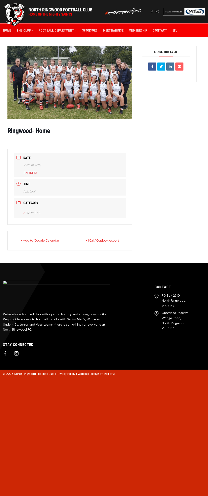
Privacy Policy (66, 374)
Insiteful (109, 374)
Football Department (58, 30)
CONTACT (160, 30)
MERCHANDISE (113, 30)
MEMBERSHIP (138, 30)
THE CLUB (24, 30)
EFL (174, 30)
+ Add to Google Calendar (40, 240)
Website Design (88, 374)
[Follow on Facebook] (152, 11)
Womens (32, 213)
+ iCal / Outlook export (102, 240)
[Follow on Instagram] (157, 11)
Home (7, 30)
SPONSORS (90, 30)
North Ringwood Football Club (34, 374)
